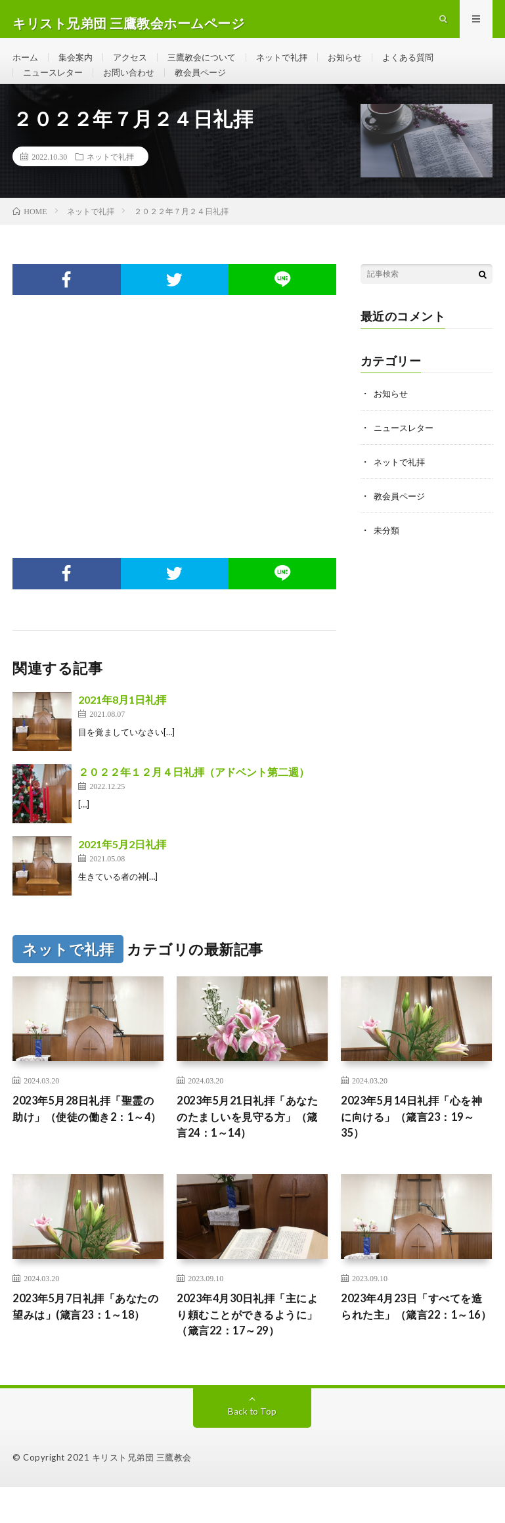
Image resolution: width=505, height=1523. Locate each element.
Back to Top (252, 1447)
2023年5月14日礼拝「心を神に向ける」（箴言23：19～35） (415, 1146)
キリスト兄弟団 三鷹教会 (142, 1493)
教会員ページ (210, 89)
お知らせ (362, 65)
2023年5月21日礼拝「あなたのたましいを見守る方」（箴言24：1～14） (249, 1146)
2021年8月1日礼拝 (122, 725)
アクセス (136, 65)
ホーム (26, 65)
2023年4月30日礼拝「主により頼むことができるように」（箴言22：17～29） (249, 1348)
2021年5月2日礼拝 (122, 870)
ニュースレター (55, 89)
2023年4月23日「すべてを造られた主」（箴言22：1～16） (414, 1348)
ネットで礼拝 (296, 65)
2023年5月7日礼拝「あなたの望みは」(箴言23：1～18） (88, 1348)
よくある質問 (428, 65)
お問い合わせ (135, 89)
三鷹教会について (211, 65)
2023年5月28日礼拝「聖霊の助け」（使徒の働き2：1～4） (86, 1146)
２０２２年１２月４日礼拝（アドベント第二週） (193, 798)
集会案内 (78, 65)
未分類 (387, 556)
